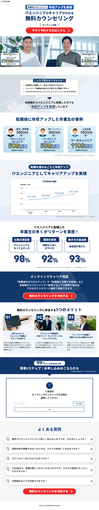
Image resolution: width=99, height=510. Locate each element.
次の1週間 (79, 404)
